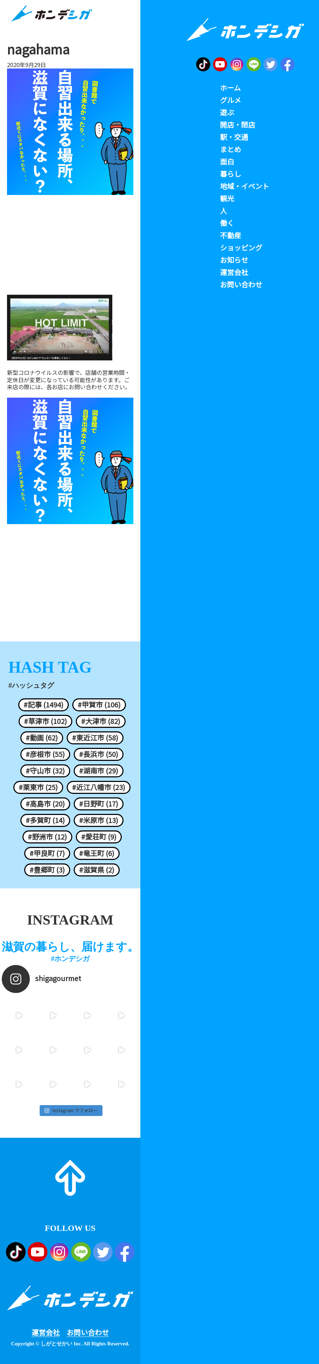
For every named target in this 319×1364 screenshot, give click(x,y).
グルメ (230, 100)
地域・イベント (244, 186)
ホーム (230, 87)
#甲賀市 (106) (99, 704)
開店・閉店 (237, 124)
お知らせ (234, 260)
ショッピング (241, 247)
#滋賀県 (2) (96, 869)
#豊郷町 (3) (47, 869)
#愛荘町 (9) (99, 836)
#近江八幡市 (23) (98, 787)
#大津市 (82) (100, 721)
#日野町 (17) (98, 803)
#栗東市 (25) (38, 787)
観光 (227, 198)
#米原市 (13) (98, 820)
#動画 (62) (42, 737)
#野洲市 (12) (47, 836)
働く (227, 223)
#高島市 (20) (45, 803)
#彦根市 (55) (45, 754)
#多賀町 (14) (45, 820)
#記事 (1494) (44, 704)
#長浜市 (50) (98, 754)
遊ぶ (227, 112)
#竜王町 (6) (96, 853)
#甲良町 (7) (47, 853)
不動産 (230, 235)
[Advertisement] (70, 245)
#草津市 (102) (45, 721)
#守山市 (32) (45, 770)
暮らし (230, 173)
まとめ (230, 149)
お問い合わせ (88, 1332)
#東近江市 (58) (95, 737)
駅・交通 (234, 137)
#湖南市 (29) (98, 770)
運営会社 (46, 1332)
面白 (227, 161)
